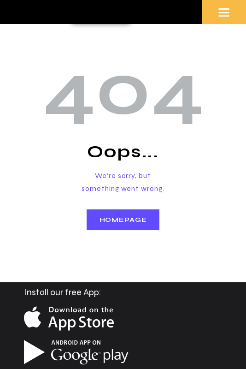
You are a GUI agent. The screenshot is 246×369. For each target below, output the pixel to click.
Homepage (123, 220)
